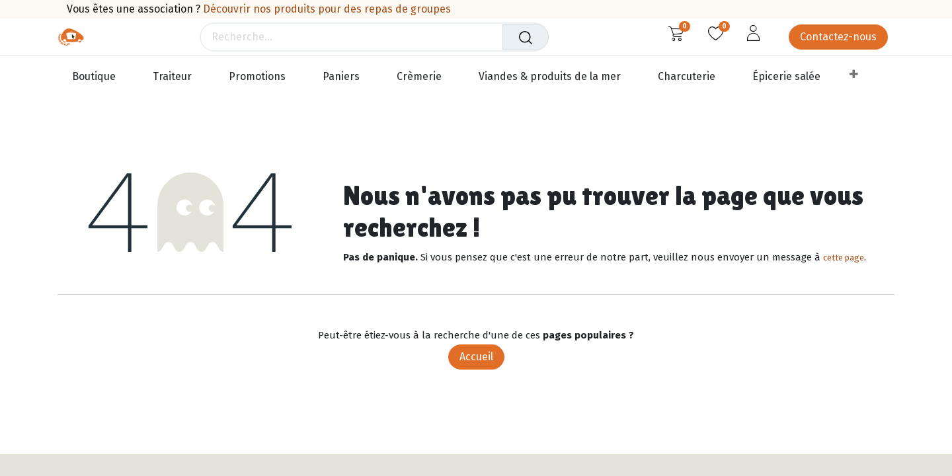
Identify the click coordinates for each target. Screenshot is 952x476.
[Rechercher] (526, 37)
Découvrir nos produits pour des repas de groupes (327, 9)
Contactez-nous (838, 36)
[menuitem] (100, 77)
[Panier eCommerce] (676, 33)
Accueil (476, 356)
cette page (843, 257)
